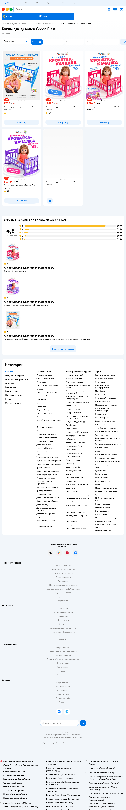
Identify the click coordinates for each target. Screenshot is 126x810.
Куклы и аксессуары (44, 23)
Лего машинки (101, 382)
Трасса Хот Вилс (43, 468)
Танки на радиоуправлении (48, 475)
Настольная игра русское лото (106, 466)
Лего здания (71, 525)
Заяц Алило (41, 399)
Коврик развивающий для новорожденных (77, 397)
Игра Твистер (101, 424)
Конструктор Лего (74, 446)
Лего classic (100, 394)
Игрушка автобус (43, 494)
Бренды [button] (9, 371)
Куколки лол (100, 470)
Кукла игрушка (101, 474)
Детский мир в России (53, 743)
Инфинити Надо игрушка (47, 385)
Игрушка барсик (102, 511)
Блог (63, 671)
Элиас (97, 451)
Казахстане (68, 743)
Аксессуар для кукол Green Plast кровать (29, 267)
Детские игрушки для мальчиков (45, 521)
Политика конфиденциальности (63, 585)
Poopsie (39, 417)
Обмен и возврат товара (63, 573)
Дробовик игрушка (44, 427)
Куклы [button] (8, 399)
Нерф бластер (42, 424)
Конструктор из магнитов (77, 484)
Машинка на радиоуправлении (44, 452)
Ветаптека (63, 702)
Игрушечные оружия (45, 441)
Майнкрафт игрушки (74, 382)
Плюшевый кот (101, 514)
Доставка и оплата (63, 565)
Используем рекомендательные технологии (63, 737)
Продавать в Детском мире (63, 569)
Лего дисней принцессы (105, 398)
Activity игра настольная (105, 428)
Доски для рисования (104, 417)
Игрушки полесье (44, 375)
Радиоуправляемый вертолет (48, 461)
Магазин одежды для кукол (106, 488)
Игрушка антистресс (45, 526)
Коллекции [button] (10, 387)
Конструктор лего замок (105, 375)
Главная (5, 23)
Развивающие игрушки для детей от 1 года (77, 417)
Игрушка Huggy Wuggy (75, 422)
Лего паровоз (72, 491)
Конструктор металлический (78, 505)
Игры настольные (102, 401)
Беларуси (79, 743)
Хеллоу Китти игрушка (75, 443)
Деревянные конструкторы (77, 498)
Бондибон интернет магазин (48, 420)
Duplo (68, 474)
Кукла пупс (100, 484)
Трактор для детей (44, 491)
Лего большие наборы (104, 378)
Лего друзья (71, 481)
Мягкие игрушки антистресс (107, 518)
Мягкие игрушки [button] (13, 403)
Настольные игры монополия (107, 461)
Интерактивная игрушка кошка (105, 526)
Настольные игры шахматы (106, 431)
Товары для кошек (63, 682)
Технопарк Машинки (45, 396)
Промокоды (63, 581)
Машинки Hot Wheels (45, 448)
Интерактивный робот (75, 375)
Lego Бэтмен (71, 429)
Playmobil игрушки (44, 410)
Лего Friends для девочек (76, 528)
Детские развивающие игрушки (46, 509)
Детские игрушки (20, 23)
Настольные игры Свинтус (106, 454)
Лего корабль (71, 521)
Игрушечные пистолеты (46, 431)
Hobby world (100, 414)
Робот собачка (72, 406)
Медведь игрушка (102, 507)
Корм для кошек (63, 686)
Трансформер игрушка (75, 436)
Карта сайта (63, 600)
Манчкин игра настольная (106, 405)
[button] (43, 16)
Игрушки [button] (9, 383)
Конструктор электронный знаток (77, 517)
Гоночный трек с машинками (48, 464)
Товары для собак (63, 690)
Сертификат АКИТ (63, 593)
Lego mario (70, 488)
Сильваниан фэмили (45, 378)
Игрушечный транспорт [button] (17, 379)
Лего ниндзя (71, 449)
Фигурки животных (74, 413)
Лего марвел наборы (75, 477)
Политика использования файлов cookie (63, 589)
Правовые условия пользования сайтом (63, 734)
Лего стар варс (72, 463)
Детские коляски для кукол (106, 491)
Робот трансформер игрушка (78, 371)
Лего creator (71, 509)
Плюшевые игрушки (103, 504)
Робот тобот (41, 382)
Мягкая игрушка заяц (103, 530)
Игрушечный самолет (45, 478)
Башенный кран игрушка (47, 487)
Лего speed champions (75, 512)
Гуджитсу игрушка (44, 403)
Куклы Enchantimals (44, 371)
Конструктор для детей (76, 453)
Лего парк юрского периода (78, 495)
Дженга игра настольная (105, 421)
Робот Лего (71, 502)
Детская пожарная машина (47, 498)
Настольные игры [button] (13, 395)
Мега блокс (100, 391)
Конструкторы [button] (12, 391)
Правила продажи (63, 577)
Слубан (98, 371)
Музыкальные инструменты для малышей (78, 392)
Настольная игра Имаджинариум (102, 409)
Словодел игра (101, 435)
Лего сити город (73, 460)
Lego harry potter (73, 467)
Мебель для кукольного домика (105, 499)
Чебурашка (70, 439)
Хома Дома (41, 406)
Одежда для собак (63, 698)
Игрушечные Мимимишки (77, 432)
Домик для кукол (102, 481)
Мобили (40, 517)
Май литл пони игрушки (46, 392)
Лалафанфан (71, 425)
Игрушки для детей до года (77, 402)
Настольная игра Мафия (105, 458)
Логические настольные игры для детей (107, 439)
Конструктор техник (75, 470)
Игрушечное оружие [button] (15, 375)
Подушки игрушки (103, 521)
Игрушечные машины (75, 378)
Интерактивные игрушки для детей (78, 386)
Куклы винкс (100, 495)
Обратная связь (63, 597)
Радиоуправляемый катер (47, 501)
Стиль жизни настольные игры (108, 444)
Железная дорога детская (47, 457)
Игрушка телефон (73, 409)
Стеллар (39, 389)
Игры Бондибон (102, 447)
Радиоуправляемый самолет (48, 471)
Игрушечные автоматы (46, 434)
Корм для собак (63, 694)
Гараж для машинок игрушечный (44, 482)
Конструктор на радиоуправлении (103, 386)
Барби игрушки (101, 477)
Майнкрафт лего (73, 456)
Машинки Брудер (44, 413)
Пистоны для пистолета (46, 438)
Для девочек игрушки (45, 514)
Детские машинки (44, 445)
